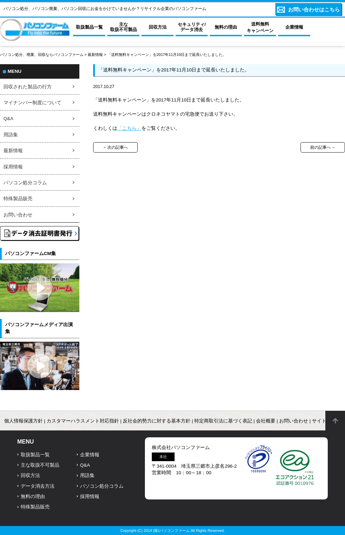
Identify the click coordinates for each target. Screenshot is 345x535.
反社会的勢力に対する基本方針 (156, 421)
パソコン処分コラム (25, 182)
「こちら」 (129, 128)
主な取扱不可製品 (40, 465)
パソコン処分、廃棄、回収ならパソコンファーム (42, 54)
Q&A (8, 118)
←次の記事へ (115, 147)
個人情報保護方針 (23, 421)
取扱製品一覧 (35, 454)
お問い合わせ (17, 214)
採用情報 (13, 166)
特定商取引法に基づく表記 (223, 421)
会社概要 (265, 421)
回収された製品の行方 (27, 86)
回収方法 (30, 475)
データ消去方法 (38, 486)
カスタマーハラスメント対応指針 (83, 421)
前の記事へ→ (322, 147)
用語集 (10, 134)
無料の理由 (33, 496)
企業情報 (89, 454)
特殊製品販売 (17, 198)
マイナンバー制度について (32, 102)
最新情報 (95, 54)
